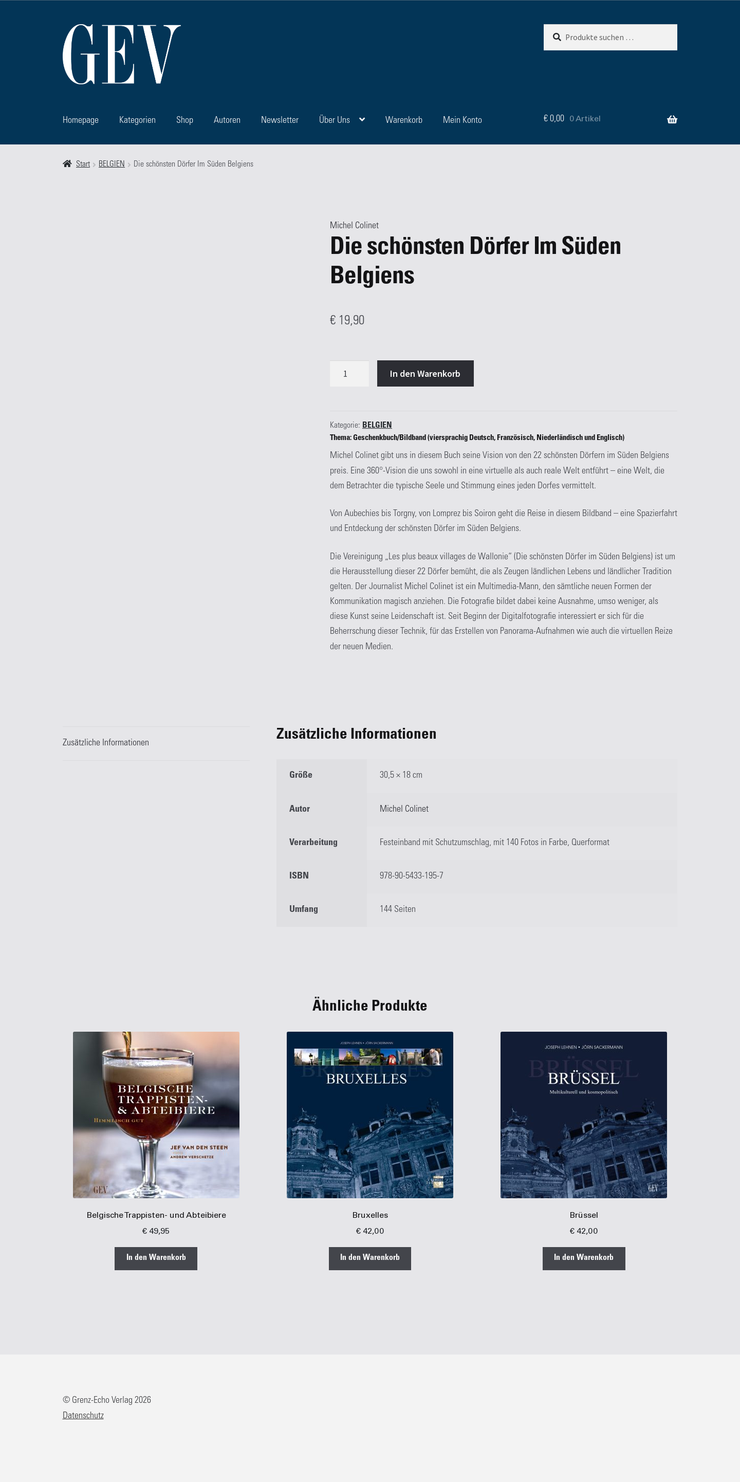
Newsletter (280, 120)
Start (83, 165)
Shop (184, 120)
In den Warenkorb (425, 373)
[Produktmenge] (349, 373)
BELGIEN (112, 165)
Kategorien (137, 120)
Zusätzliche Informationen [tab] (106, 743)
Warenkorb (403, 120)
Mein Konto (462, 120)
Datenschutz (83, 1416)
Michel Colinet (354, 226)
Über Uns (334, 120)
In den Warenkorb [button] (156, 1258)
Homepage (81, 120)
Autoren (227, 120)
